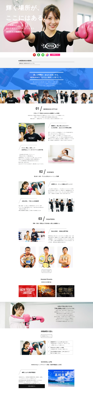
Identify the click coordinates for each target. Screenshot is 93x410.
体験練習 (56, 395)
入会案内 (38, 395)
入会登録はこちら (55, 54)
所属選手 (51, 395)
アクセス (62, 395)
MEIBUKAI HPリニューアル (29, 63)
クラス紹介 (45, 395)
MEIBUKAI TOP (32, 395)
